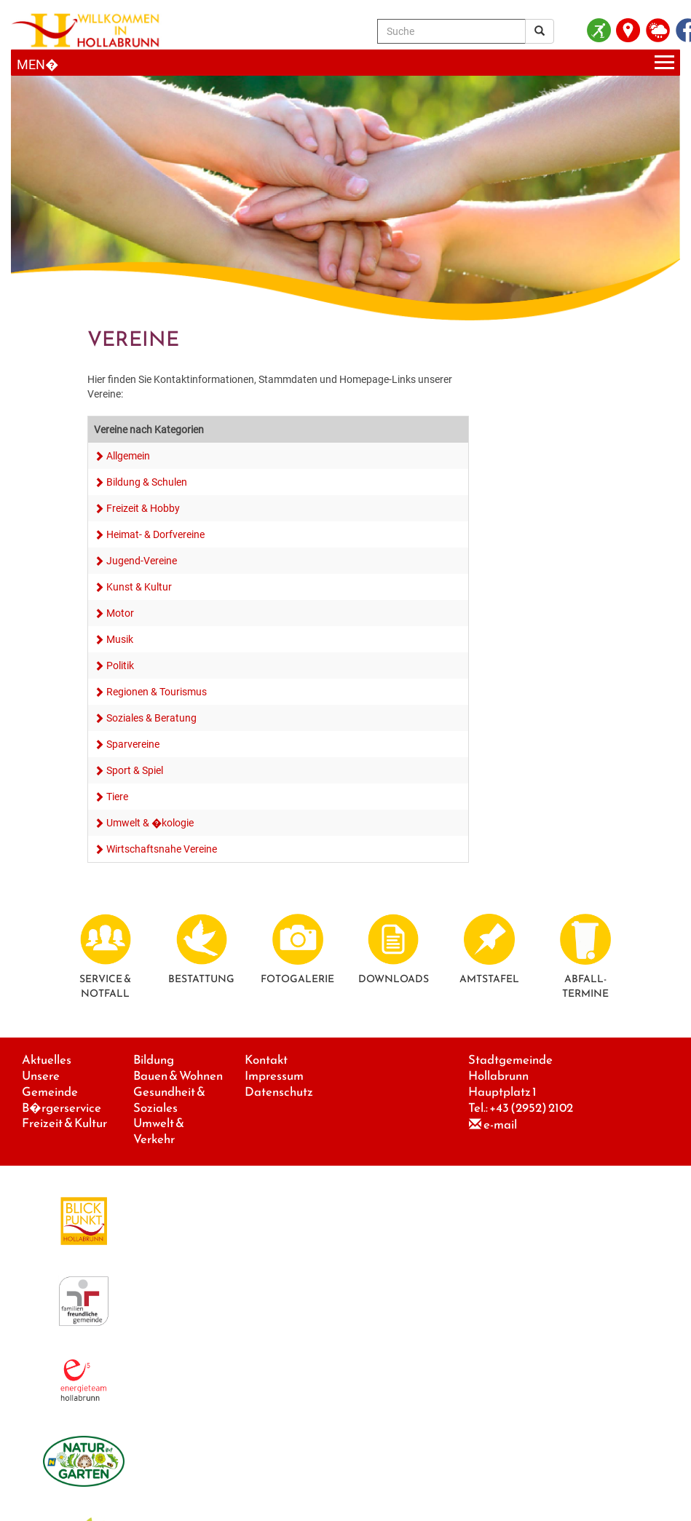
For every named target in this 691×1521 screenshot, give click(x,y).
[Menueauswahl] (345, 63)
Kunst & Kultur (139, 587)
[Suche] (451, 31)
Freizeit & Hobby (143, 508)
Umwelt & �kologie (150, 823)
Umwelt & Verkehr (158, 1131)
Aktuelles (46, 1060)
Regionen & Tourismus (156, 692)
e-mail (500, 1124)
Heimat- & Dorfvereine (155, 534)
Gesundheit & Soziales (169, 1100)
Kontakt (266, 1060)
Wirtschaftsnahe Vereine (161, 849)
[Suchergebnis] (539, 31)
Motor (120, 613)
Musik (119, 639)
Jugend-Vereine (141, 560)
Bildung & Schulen (146, 482)
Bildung (153, 1060)
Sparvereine (132, 744)
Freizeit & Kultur (64, 1123)
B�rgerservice (61, 1108)
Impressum (274, 1076)
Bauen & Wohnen (178, 1076)
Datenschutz (279, 1092)
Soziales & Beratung (151, 718)
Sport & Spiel (134, 770)
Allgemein (128, 456)
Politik (120, 665)
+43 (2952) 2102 (531, 1108)
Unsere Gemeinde (50, 1084)
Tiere (117, 796)
